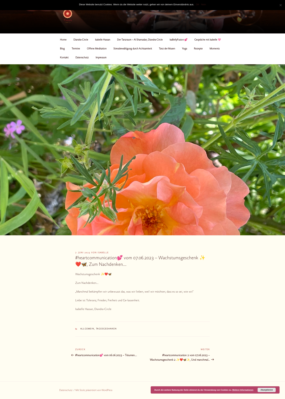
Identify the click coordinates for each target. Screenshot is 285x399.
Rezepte (198, 49)
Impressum (101, 58)
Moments (215, 49)
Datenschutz (82, 58)
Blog (62, 49)
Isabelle (103, 253)
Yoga (184, 49)
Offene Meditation (97, 49)
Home (63, 40)
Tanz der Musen (167, 49)
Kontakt (64, 58)
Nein (203, 4)
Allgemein (87, 329)
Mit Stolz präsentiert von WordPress (93, 390)
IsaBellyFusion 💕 (178, 40)
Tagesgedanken (106, 329)
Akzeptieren (266, 390)
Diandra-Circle (80, 40)
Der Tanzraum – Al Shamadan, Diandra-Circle (140, 40)
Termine (76, 49)
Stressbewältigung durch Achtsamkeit (132, 49)
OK (197, 4)
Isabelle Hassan (102, 40)
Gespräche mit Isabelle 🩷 (207, 40)
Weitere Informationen (242, 390)
